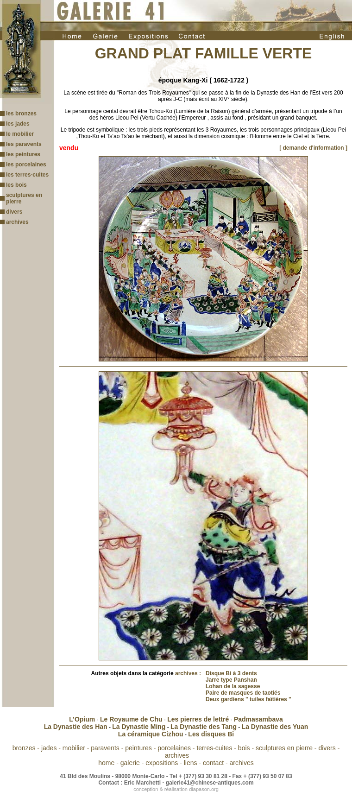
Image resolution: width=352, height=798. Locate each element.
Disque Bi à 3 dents (231, 673)
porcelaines (174, 748)
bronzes (24, 748)
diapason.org (204, 789)
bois (244, 748)
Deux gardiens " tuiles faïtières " (248, 699)
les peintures (23, 154)
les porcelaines (26, 164)
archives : (188, 673)
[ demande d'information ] (313, 148)
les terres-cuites (27, 174)
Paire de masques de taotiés (243, 693)
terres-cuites (214, 748)
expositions (161, 762)
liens (190, 762)
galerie (130, 762)
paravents (105, 748)
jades (49, 748)
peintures (138, 748)
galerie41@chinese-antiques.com (210, 782)
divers (14, 212)
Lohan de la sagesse (233, 686)
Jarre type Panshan (231, 680)
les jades (18, 123)
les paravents (24, 144)
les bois (16, 185)
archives (17, 222)
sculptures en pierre (284, 748)
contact (213, 762)
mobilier (74, 748)
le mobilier (20, 134)
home (106, 762)
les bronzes (21, 113)
